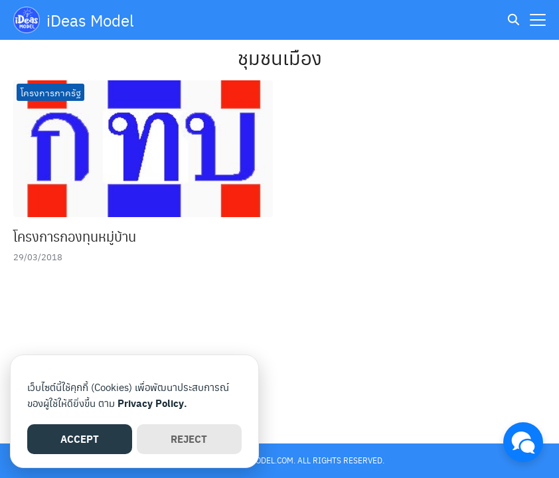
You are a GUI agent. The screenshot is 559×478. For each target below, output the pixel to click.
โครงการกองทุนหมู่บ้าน (74, 236)
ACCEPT (79, 439)
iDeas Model (90, 20)
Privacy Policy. (152, 403)
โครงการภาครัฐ (51, 92)
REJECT (189, 439)
